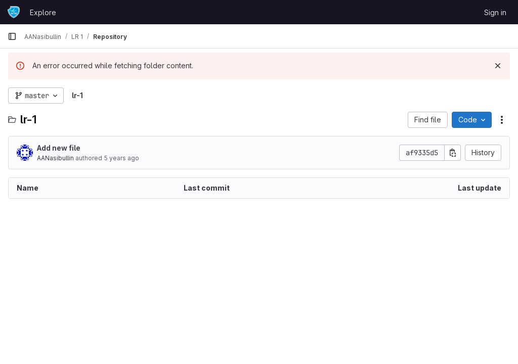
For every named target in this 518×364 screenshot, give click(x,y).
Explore (43, 12)
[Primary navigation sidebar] (12, 36)
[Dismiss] (498, 66)
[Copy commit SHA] (453, 153)
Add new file (58, 148)
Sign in (495, 12)
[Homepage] (14, 12)
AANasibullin (55, 158)
